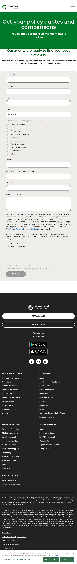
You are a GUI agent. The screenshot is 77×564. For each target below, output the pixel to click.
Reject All (67, 559)
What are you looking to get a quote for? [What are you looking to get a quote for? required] (23, 121)
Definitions (43, 405)
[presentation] (22, 257)
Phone (9, 183)
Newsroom (43, 393)
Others (5, 413)
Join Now (6, 468)
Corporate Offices (46, 390)
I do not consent (18, 246)
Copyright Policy (7, 548)
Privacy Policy (15, 229)
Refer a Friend (38, 336)
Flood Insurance (17, 144)
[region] (38, 557)
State (8, 109)
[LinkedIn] (45, 361)
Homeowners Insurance (11, 378)
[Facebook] (31, 361)
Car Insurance (7, 382)
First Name (10, 75)
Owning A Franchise (10, 445)
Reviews (42, 401)
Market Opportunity (10, 433)
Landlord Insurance (19, 125)
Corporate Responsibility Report (52, 413)
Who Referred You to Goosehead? (20, 171)
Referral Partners (9, 480)
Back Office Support (10, 449)
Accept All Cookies (51, 559)
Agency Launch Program (49, 445)
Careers (42, 429)
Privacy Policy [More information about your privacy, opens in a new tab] (53, 555)
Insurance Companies (11, 484)
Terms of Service (30, 229)
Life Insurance (16, 151)
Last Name (10, 86)
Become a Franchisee (11, 429)
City (7, 98)
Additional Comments (15, 194)
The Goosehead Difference (50, 382)
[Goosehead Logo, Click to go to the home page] (10, 7)
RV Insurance (16, 141)
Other (13, 154)
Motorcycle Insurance (20, 134)
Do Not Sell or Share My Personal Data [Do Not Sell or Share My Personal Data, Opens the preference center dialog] (16, 559)
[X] (38, 361)
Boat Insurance (17, 138)
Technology (7, 453)
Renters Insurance (18, 128)
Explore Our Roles (46, 433)
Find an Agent (38, 333)
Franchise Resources (10, 456)
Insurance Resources (47, 397)
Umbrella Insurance (19, 147)
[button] (73, 7)
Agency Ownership (10, 441)
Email (8, 160)
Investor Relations (46, 417)
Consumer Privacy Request (10, 544)
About (41, 378)
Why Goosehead (9, 437)
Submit (16, 274)
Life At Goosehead (47, 437)
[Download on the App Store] (38, 352)
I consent (15, 243)
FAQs (41, 409)
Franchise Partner (9, 460)
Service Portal (45, 386)
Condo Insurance (18, 131)
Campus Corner (45, 441)
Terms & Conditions (8, 541)
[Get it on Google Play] (38, 344)
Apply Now (43, 449)
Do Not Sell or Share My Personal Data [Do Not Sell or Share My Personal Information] (14, 537)
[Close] (73, 553)
